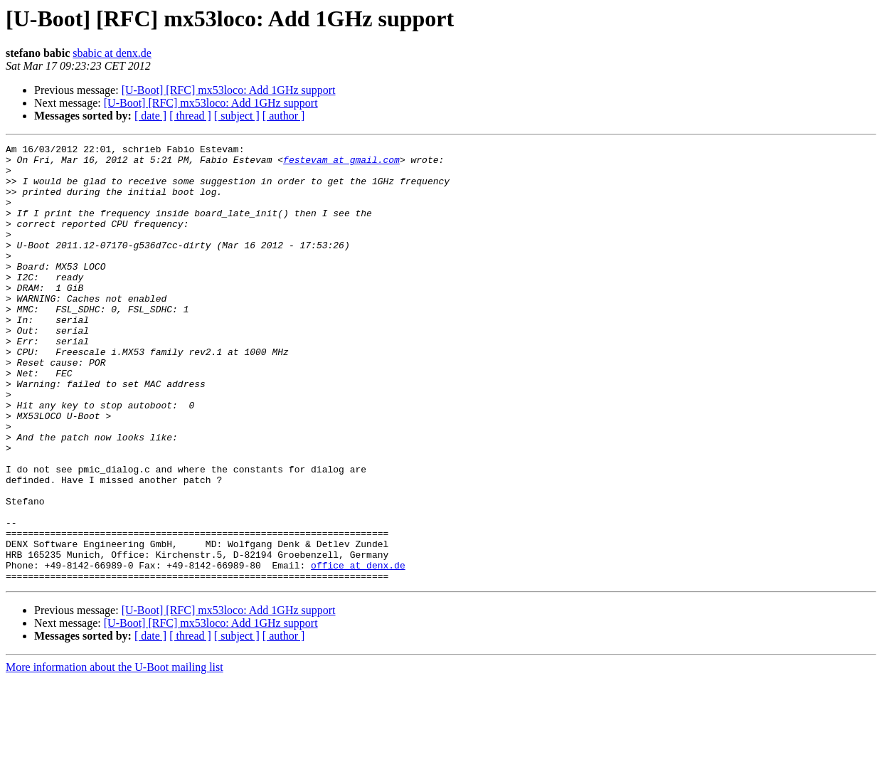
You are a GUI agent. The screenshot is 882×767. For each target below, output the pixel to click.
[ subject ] (237, 116)
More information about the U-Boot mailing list (114, 755)
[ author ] (283, 116)
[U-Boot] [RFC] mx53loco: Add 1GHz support (229, 90)
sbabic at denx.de (112, 53)
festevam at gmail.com (341, 163)
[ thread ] (190, 116)
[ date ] (150, 116)
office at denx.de (358, 650)
